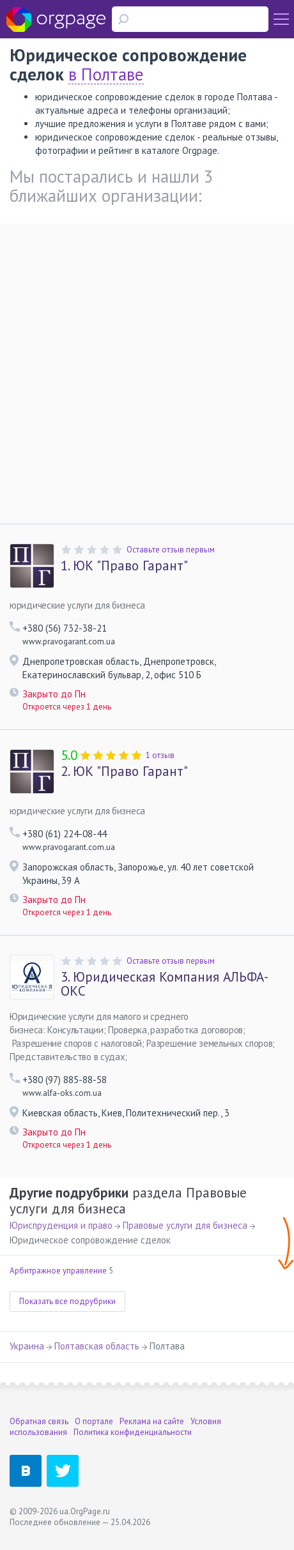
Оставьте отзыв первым (171, 549)
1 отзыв (160, 755)
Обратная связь (39, 1421)
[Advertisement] (147, 370)
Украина (27, 1346)
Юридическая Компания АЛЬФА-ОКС (164, 984)
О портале (94, 1421)
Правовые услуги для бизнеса (185, 1225)
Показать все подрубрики (67, 1301)
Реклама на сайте (152, 1421)
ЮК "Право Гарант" (124, 566)
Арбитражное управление (58, 1270)
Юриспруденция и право (61, 1225)
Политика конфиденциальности (133, 1432)
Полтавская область (96, 1346)
